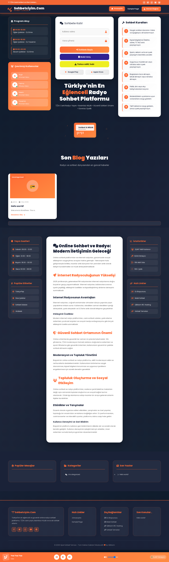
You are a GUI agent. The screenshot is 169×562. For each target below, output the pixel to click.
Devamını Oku (18, 216)
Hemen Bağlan (151, 9)
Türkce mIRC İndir (85, 65)
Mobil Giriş (84, 57)
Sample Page (133, 9)
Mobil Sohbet (140, 299)
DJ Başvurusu (140, 292)
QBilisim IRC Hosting (143, 306)
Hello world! (123, 475)
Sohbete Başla (84, 50)
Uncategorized (72, 475)
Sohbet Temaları (141, 312)
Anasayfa (117, 9)
